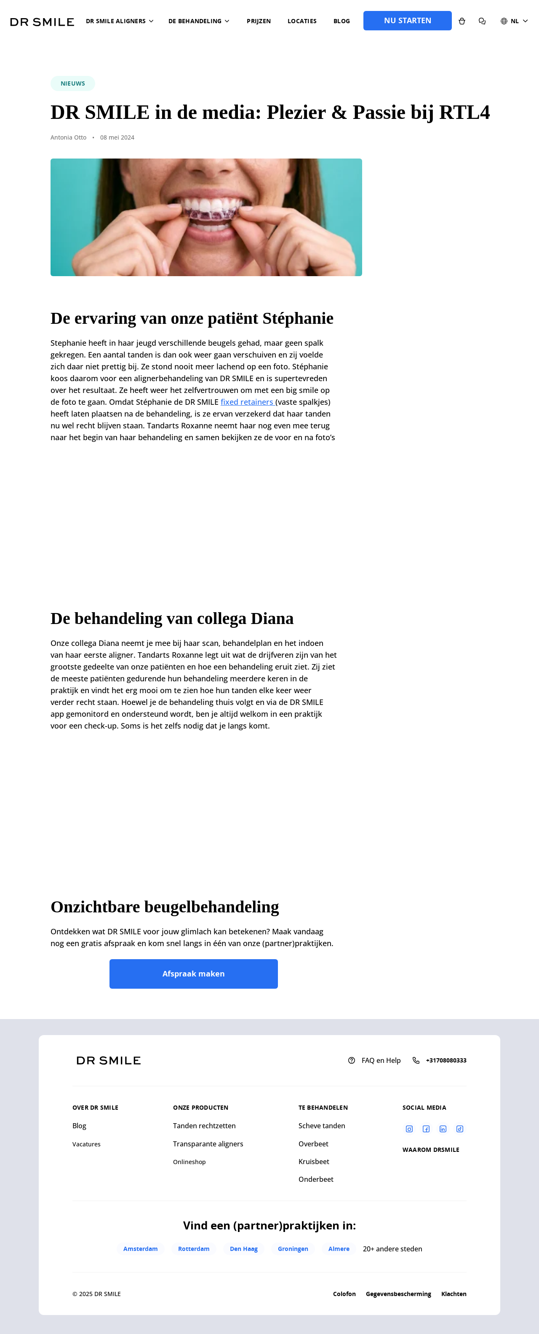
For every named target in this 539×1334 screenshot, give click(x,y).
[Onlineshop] (462, 20)
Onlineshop (189, 1162)
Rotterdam (194, 1249)
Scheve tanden (322, 1125)
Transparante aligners (208, 1143)
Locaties (302, 21)
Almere (339, 1249)
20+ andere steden (392, 1248)
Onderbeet (316, 1179)
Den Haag (244, 1249)
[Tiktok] (460, 1128)
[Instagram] (409, 1128)
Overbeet (313, 1143)
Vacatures (86, 1144)
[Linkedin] (443, 1128)
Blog (342, 21)
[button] (121, 21)
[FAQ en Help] (482, 20)
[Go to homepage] (42, 19)
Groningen (293, 1249)
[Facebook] (426, 1128)
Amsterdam (140, 1249)
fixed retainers (248, 402)
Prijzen (259, 21)
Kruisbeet (314, 1161)
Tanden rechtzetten (204, 1125)
